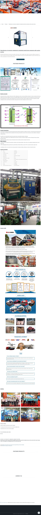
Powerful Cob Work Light (19, 440)
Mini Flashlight (25, 440)
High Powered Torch (3, 440)
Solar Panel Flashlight (12, 440)
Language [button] (38, 1)
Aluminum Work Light (30, 440)
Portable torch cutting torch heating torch (7, 445)
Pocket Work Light (18, 441)
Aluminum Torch (13, 441)
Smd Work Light (35, 440)
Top (38, 512)
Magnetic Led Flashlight (7, 441)
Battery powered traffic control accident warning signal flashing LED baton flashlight (13, 444)
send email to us (20, 59)
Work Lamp (7, 440)
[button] (32, 1)
